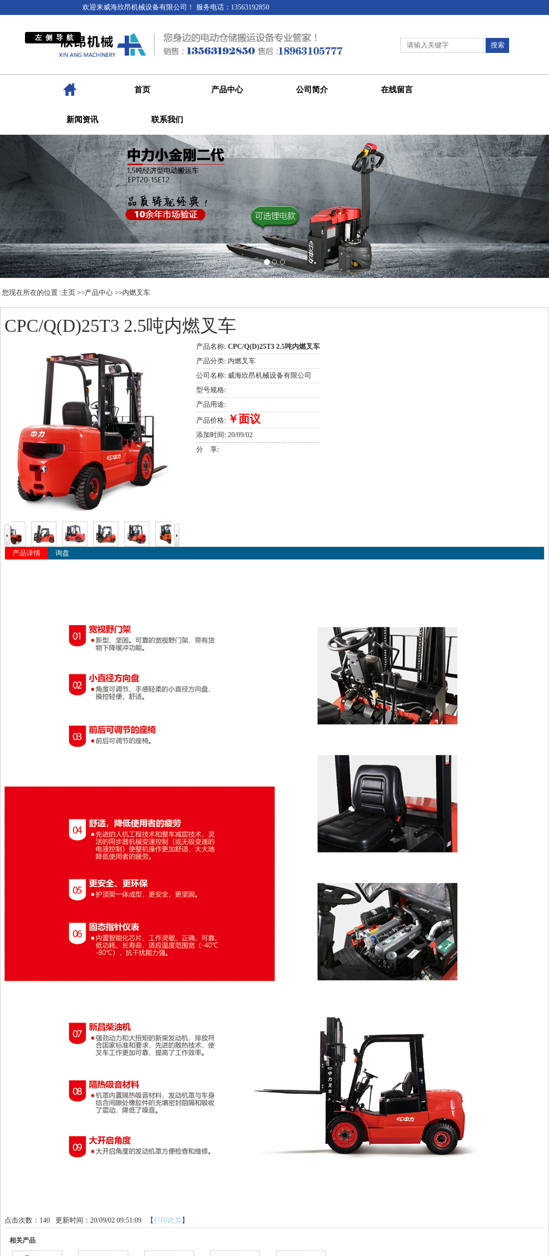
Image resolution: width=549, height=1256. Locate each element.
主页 (68, 292)
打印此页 (168, 1220)
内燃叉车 (136, 292)
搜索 (498, 45)
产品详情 (26, 553)
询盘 (62, 553)
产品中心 (99, 292)
